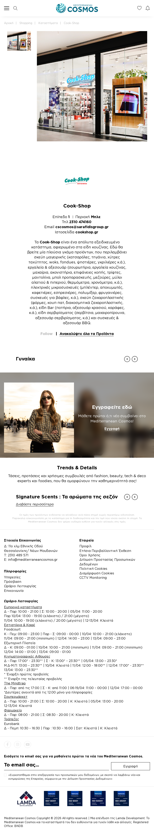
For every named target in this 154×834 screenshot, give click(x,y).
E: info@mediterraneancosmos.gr (31, 559)
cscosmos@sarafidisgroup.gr (82, 227)
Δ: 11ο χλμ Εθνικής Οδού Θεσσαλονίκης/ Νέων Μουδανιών (31, 548)
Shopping (25, 22)
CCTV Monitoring (93, 577)
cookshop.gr (86, 232)
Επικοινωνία (13, 590)
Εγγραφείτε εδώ (112, 407)
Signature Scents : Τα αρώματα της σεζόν (67, 496)
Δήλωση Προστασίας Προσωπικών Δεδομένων (107, 562)
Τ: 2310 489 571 (16, 555)
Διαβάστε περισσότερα (35, 504)
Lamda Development (130, 818)
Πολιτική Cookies (93, 568)
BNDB (18, 825)
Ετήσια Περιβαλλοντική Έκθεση (105, 551)
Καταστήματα (48, 22)
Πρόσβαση (12, 581)
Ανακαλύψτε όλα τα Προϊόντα (87, 334)
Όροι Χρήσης (89, 555)
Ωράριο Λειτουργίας (20, 586)
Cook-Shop (71, 22)
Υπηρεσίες (12, 577)
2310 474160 (80, 222)
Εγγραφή (112, 428)
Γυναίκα (25, 358)
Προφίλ (85, 546)
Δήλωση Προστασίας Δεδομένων (89, 778)
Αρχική (8, 22)
